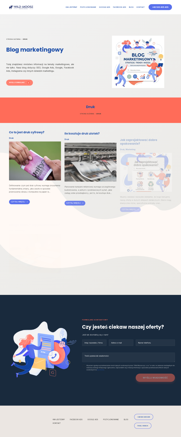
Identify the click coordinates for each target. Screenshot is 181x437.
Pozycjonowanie (88, 7)
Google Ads (104, 7)
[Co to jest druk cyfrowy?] (35, 169)
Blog (131, 7)
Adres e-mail (116, 343)
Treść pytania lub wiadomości (96, 356)
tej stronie (100, 370)
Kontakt (141, 7)
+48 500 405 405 (160, 7)
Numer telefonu (144, 343)
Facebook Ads (119, 7)
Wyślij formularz (17, 82)
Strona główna (13, 39)
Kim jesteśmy (71, 7)
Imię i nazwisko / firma (93, 343)
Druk (11, 146)
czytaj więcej (20, 210)
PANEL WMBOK (142, 426)
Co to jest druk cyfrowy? (26, 141)
